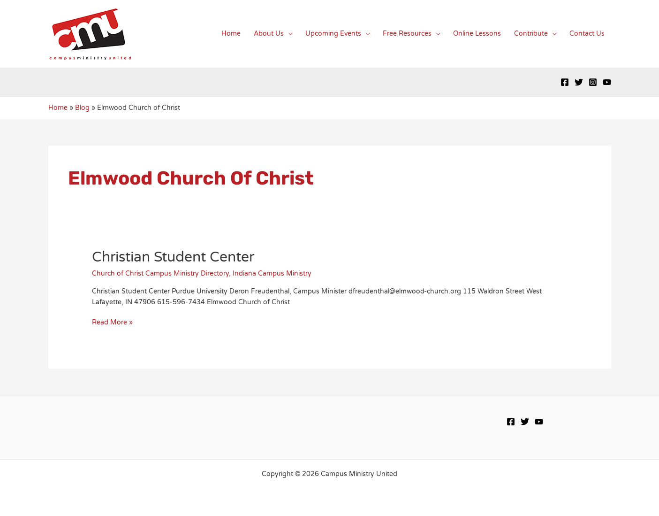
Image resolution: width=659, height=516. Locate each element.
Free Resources (407, 34)
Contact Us (587, 34)
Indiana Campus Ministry (272, 273)
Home (231, 34)
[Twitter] (579, 82)
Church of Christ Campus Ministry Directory (160, 273)
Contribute (531, 34)
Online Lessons (477, 34)
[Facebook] (565, 82)
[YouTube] (607, 82)
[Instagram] (593, 82)
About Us (269, 34)
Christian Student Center (173, 257)
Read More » (112, 322)
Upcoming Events (333, 34)
